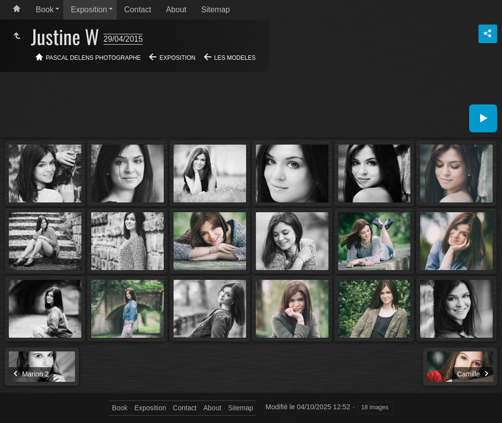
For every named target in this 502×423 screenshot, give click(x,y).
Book (44, 9)
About (176, 9)
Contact (137, 9)
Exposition (89, 9)
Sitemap (215, 9)
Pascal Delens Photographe (93, 57)
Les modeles (235, 57)
